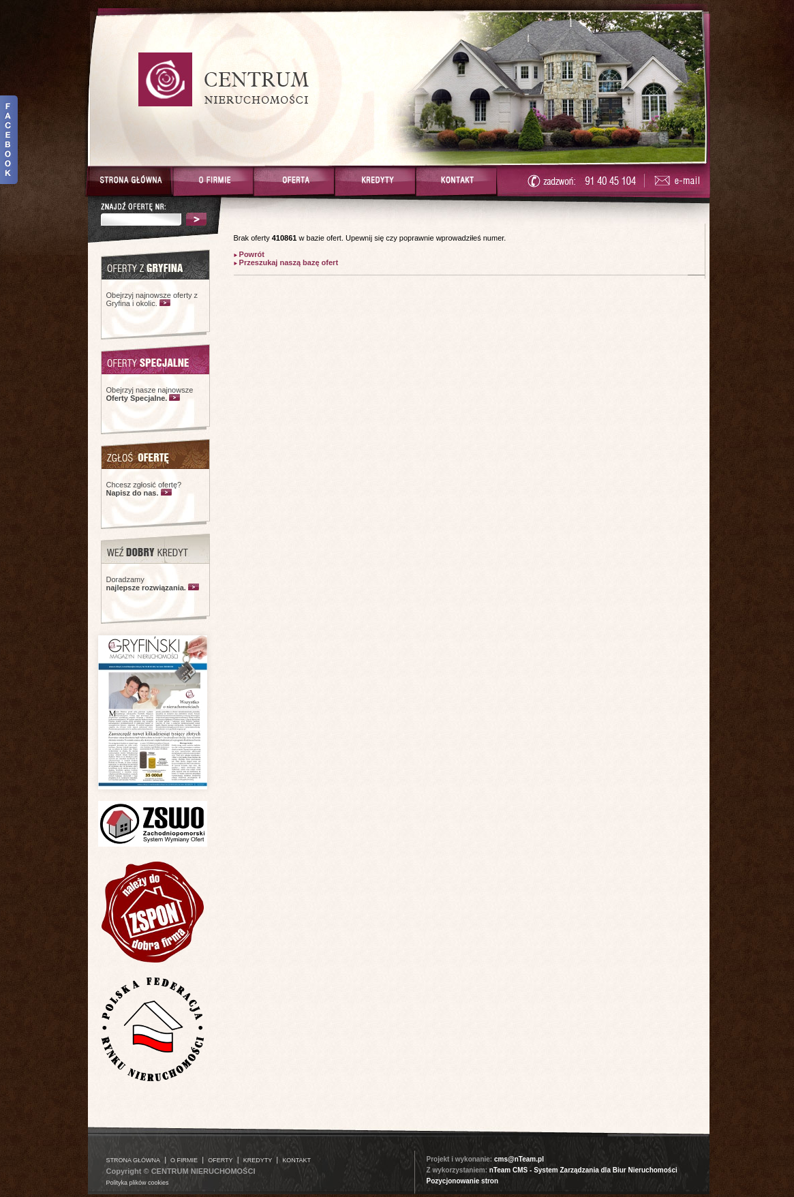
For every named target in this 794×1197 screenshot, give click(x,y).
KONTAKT (296, 1160)
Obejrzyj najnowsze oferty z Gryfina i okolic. (152, 299)
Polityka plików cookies (137, 1182)
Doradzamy (146, 583)
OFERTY (220, 1160)
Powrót (250, 254)
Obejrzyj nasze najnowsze (150, 394)
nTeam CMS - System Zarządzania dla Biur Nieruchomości (583, 1170)
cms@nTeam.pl (519, 1159)
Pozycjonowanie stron (463, 1181)
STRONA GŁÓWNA (133, 1160)
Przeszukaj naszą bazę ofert (288, 262)
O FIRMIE (184, 1160)
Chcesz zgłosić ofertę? (144, 489)
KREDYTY (258, 1160)
